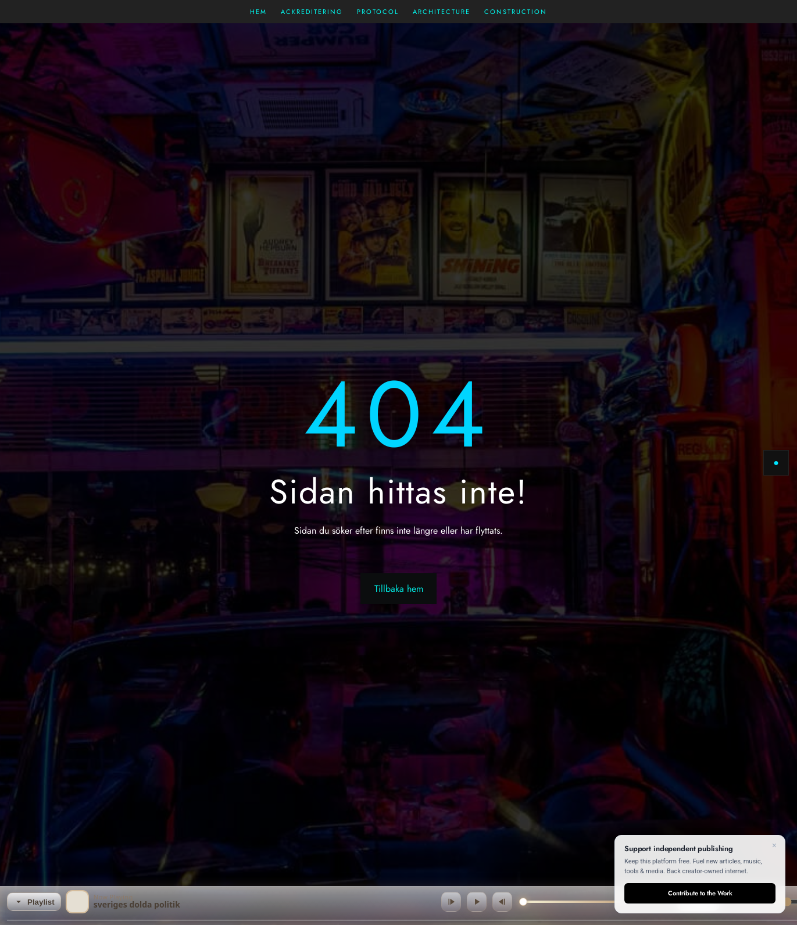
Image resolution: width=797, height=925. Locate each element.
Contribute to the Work (700, 893)
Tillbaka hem (398, 588)
